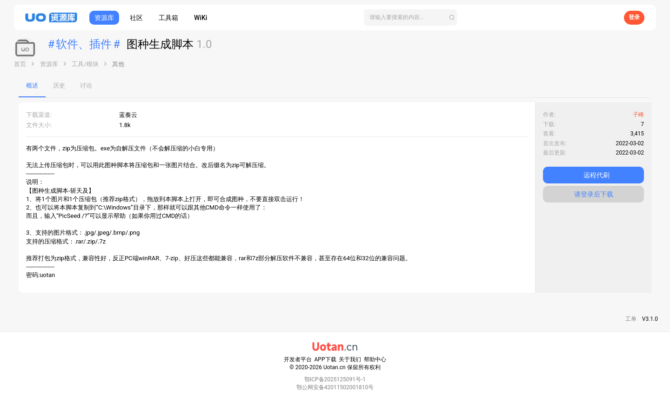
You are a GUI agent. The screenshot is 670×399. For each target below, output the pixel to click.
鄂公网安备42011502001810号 (335, 387)
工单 (630, 319)
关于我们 (350, 359)
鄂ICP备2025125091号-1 (335, 379)
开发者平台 (298, 359)
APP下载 (325, 359)
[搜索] (410, 17)
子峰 (638, 114)
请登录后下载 (593, 194)
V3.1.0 (650, 319)
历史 (59, 85)
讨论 (86, 85)
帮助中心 (375, 359)
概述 (32, 85)
